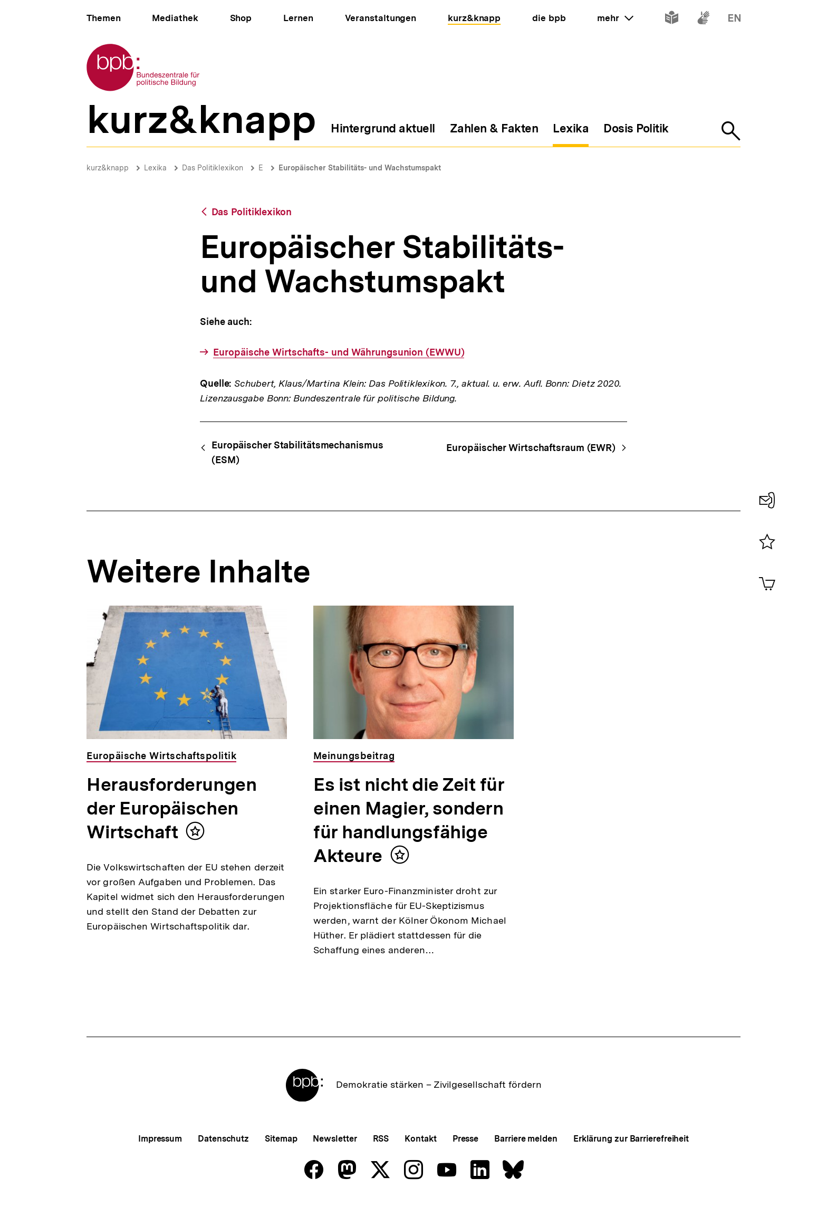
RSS (381, 1139)
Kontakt (420, 1139)
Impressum (160, 1139)
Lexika (155, 168)
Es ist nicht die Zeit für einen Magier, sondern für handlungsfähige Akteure (409, 820)
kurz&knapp (107, 168)
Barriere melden (525, 1139)
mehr (615, 18)
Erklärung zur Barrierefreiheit (631, 1139)
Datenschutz (223, 1139)
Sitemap (281, 1139)
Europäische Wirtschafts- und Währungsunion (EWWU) (338, 352)
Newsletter (335, 1139)
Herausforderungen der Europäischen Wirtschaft (171, 808)
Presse (465, 1139)
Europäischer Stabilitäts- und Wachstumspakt (359, 168)
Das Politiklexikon (212, 168)
